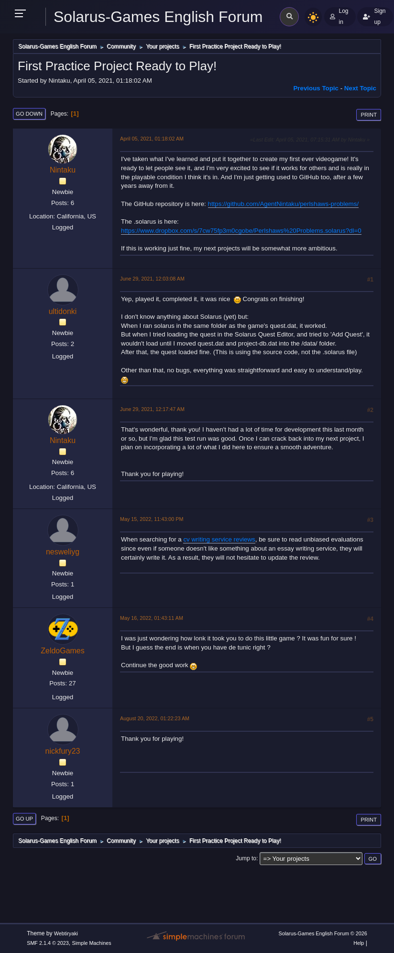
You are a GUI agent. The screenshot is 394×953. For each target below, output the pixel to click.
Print (369, 115)
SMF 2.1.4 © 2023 (48, 943)
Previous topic (316, 88)
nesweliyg (62, 552)
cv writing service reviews (219, 539)
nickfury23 (62, 751)
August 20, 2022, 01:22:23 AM (154, 718)
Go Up (24, 819)
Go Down (29, 114)
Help (358, 943)
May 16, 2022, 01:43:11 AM (151, 618)
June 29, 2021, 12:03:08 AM (152, 279)
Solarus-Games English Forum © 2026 (322, 933)
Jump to (246, 858)
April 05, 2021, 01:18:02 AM (152, 138)
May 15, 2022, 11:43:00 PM (151, 519)
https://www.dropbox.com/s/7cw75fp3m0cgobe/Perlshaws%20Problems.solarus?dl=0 (241, 230)
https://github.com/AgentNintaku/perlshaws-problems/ (283, 203)
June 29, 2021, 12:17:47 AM (152, 409)
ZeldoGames (63, 651)
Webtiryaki (66, 933)
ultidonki (63, 311)
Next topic (360, 88)
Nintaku (63, 170)
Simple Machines (91, 943)
